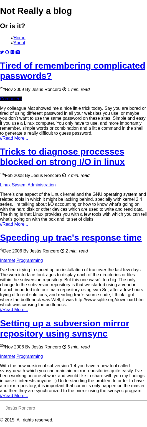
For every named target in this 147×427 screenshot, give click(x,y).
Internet (7, 260)
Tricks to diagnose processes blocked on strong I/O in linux (62, 157)
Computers (11, 99)
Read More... (14, 138)
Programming (29, 260)
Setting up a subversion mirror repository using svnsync (64, 328)
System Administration (34, 185)
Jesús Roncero (46, 89)
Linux (5, 185)
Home (20, 37)
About (19, 42)
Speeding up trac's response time (71, 238)
